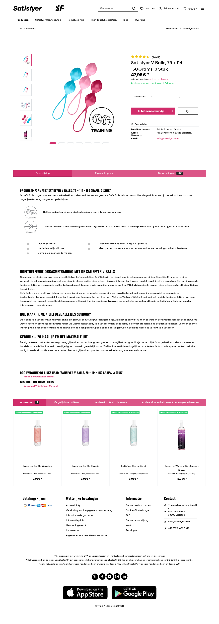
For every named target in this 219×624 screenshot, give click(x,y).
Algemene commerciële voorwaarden (87, 535)
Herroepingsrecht (76, 525)
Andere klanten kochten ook (111, 402)
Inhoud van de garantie (79, 515)
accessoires (29, 402)
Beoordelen (139, 124)
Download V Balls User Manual (39, 386)
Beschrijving (43, 173)
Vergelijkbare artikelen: (67, 402)
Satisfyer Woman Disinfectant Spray (182, 468)
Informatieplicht (75, 520)
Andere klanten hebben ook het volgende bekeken (170, 402)
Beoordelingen (170, 173)
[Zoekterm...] (118, 8)
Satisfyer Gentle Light (133, 466)
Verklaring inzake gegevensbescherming (89, 510)
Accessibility (73, 505)
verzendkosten (99, 556)
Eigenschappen (104, 173)
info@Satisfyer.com (168, 139)
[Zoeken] (134, 8)
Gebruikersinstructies (138, 505)
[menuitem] (118, 8)
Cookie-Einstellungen (138, 510)
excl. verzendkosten (158, 79)
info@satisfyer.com (179, 521)
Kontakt (130, 525)
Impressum (72, 530)
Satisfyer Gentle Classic (85, 466)
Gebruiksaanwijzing (137, 520)
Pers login (131, 530)
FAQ (128, 515)
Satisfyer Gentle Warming (37, 466)
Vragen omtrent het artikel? (37, 377)
